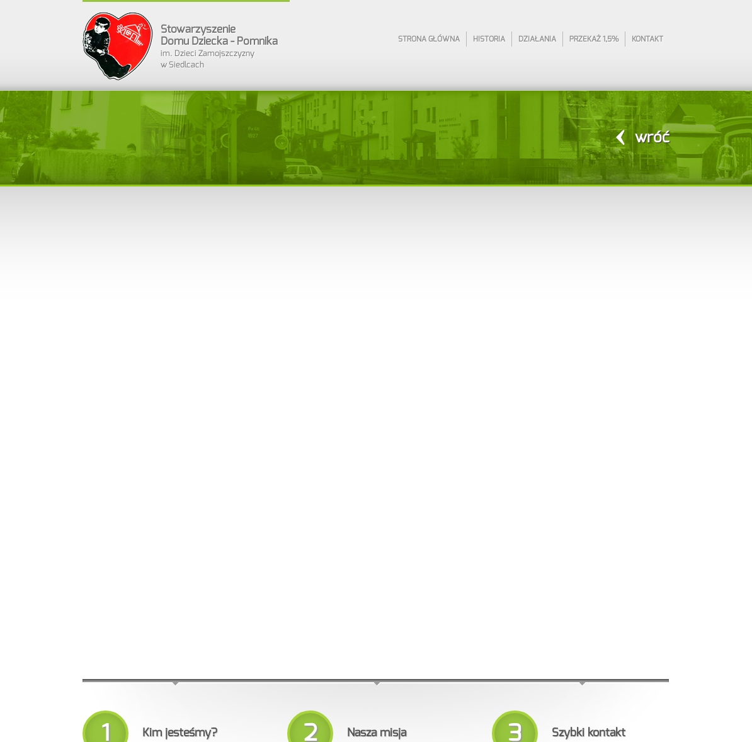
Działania (537, 39)
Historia (489, 39)
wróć (652, 137)
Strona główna (429, 39)
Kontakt (647, 39)
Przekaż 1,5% (593, 39)
